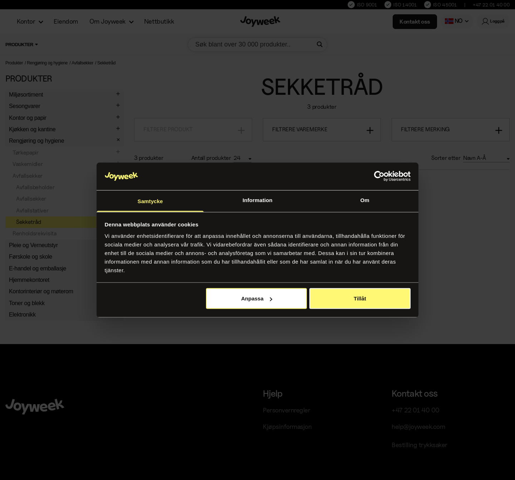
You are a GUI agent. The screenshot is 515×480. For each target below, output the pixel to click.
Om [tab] (364, 200)
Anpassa (256, 298)
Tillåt (360, 298)
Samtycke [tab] (150, 201)
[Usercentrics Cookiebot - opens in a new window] (379, 176)
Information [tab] (257, 200)
